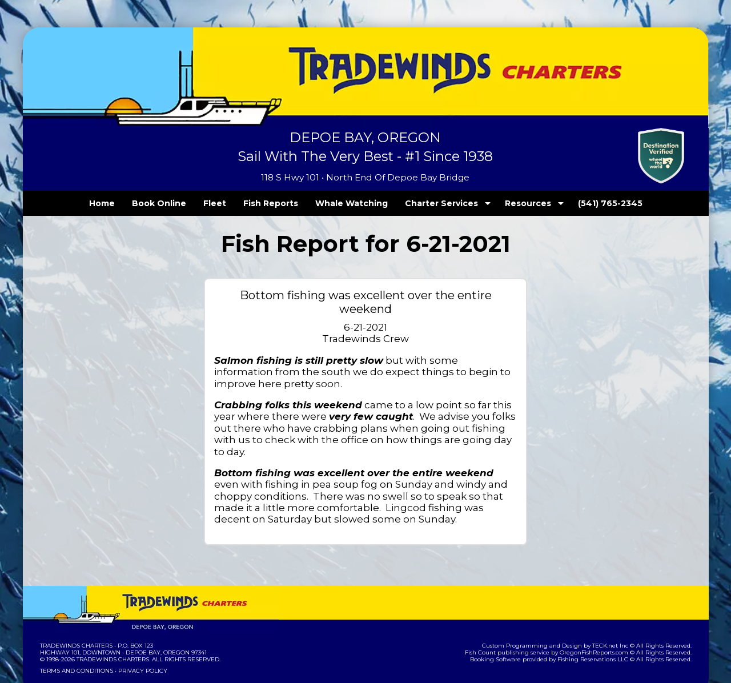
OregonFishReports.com (602, 617)
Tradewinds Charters (75, 611)
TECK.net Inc (615, 611)
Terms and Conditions (75, 636)
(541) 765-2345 (586, 203)
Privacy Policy (138, 636)
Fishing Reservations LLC (600, 624)
